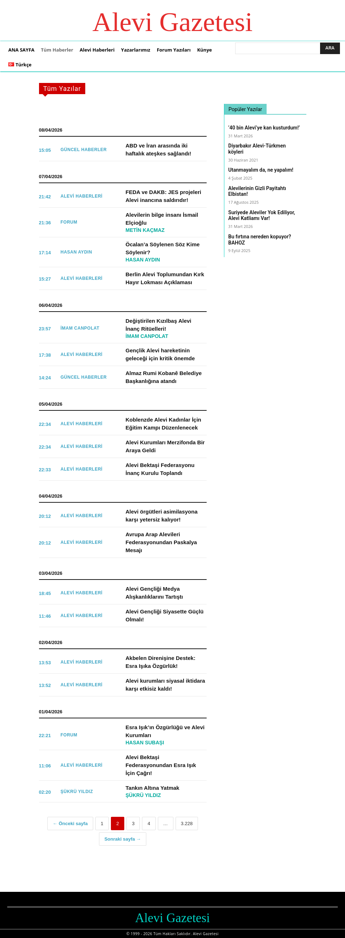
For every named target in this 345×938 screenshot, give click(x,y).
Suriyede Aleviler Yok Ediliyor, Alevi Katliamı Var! (261, 215)
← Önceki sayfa (70, 823)
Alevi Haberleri (82, 196)
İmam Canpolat (80, 328)
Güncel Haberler (84, 149)
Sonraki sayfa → (122, 839)
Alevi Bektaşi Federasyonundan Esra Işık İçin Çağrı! (161, 765)
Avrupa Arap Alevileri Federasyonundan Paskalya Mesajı (161, 542)
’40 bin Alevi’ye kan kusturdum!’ (264, 128)
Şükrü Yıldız (77, 791)
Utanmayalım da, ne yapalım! (260, 170)
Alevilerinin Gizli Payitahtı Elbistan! (257, 191)
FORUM (69, 222)
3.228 (187, 823)
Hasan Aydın (76, 252)
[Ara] (330, 48)
